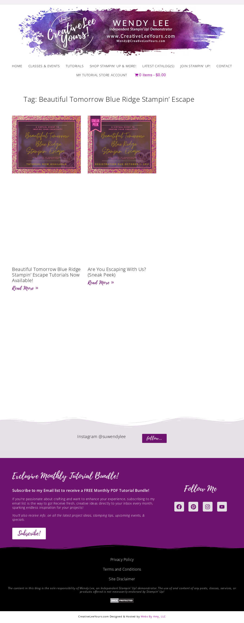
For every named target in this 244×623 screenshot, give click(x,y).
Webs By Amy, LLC (153, 616)
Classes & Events (44, 66)
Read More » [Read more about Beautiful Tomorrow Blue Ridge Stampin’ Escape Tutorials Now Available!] (25, 288)
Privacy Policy (122, 559)
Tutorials (75, 66)
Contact (224, 66)
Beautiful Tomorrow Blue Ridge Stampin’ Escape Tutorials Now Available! (46, 274)
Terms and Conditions (122, 569)
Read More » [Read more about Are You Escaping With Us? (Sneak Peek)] (101, 282)
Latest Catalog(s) (158, 66)
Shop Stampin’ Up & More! (113, 66)
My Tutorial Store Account (101, 75)
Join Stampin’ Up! (195, 66)
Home (17, 66)
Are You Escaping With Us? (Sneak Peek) (117, 272)
